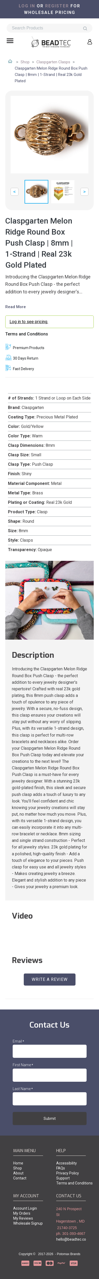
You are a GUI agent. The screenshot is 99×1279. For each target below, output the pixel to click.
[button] (10, 41)
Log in (27, 5)
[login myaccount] (49, 321)
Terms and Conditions (26, 334)
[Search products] (49, 28)
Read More (15, 306)
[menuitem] (28, 1163)
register (57, 5)
